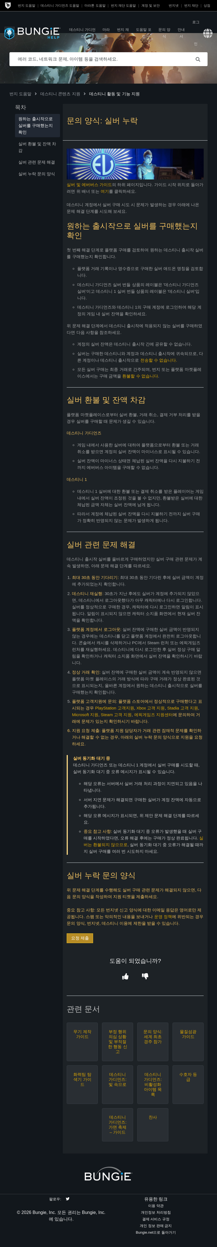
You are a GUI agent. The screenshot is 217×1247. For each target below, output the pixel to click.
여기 (105, 191)
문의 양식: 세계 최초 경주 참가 (152, 1036)
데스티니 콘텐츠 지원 (60, 93)
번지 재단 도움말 (123, 6)
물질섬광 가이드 (188, 1034)
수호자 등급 (188, 1077)
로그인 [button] (195, 33)
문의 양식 (164, 33)
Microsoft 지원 (85, 714)
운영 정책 (163, 916)
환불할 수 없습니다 (140, 376)
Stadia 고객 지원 (182, 708)
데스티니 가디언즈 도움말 (60, 6)
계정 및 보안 (150, 6)
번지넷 (174, 6)
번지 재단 (191, 6)
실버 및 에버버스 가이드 (89, 184)
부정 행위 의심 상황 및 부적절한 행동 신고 (117, 1041)
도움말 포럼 (143, 33)
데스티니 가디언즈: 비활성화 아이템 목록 (153, 1084)
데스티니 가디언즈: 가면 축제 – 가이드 (117, 1124)
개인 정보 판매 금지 (156, 1226)
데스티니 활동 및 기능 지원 (114, 93)
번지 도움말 (26, 6)
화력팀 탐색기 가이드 (82, 1079)
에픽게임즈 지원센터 (153, 714)
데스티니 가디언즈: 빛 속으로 (117, 1079)
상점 (207, 6)
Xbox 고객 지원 (150, 708)
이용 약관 (156, 1206)
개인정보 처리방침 (156, 1212)
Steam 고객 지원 (116, 714)
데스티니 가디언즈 (82, 33)
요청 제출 (80, 938)
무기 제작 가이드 (82, 1034)
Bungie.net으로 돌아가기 (156, 1232)
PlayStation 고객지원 (114, 708)
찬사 (153, 1117)
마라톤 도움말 (94, 6)
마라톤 (106, 33)
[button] (125, 976)
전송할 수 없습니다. (158, 360)
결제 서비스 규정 (155, 1219)
